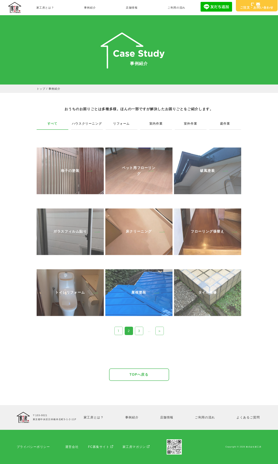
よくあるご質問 (248, 417)
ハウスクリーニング (87, 123)
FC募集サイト (98, 446)
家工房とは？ (45, 7)
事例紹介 (90, 7)
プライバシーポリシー (33, 446)
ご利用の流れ (176, 7)
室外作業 (190, 123)
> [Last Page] (159, 331)
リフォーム (121, 123)
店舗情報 (132, 7)
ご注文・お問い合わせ (256, 6)
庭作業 (225, 123)
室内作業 (156, 123)
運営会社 (72, 446)
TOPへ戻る (138, 374)
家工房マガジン (134, 446)
